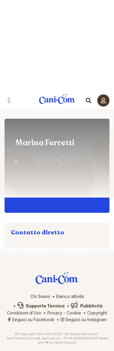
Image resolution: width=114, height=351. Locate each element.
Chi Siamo (40, 296)
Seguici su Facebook (31, 319)
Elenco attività (70, 296)
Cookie (74, 312)
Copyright (97, 312)
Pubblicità (86, 305)
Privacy (54, 312)
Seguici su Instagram (83, 319)
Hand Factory (65, 342)
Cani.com (57, 99)
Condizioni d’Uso (24, 312)
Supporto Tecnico (41, 305)
